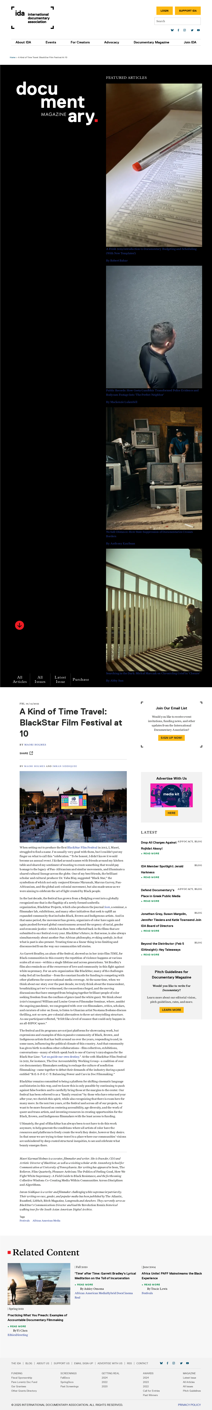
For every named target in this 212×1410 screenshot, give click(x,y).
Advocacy (111, 42)
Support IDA (186, 10)
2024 (105, 1377)
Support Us (63, 1363)
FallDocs (65, 1377)
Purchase (82, 674)
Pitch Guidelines (190, 1390)
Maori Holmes (37, 740)
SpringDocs (67, 1382)
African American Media (48, 1226)
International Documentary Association (34, 18)
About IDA (25, 42)
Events (52, 42)
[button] (20, 620)
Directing (23, 1335)
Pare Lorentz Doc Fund (26, 1382)
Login (163, 10)
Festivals (27, 1226)
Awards (147, 1373)
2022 (105, 1382)
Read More (151, 848)
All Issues (41, 674)
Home (14, 52)
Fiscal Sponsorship (23, 1377)
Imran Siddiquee (67, 761)
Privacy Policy (188, 1405)
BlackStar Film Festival (84, 840)
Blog (30, 1363)
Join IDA (189, 42)
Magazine (188, 1373)
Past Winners (149, 1395)
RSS (130, 1363)
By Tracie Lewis (157, 1289)
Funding (18, 1373)
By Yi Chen (21, 1330)
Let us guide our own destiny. (82, 1053)
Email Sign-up (85, 1363)
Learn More (171, 1004)
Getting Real (111, 1373)
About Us (44, 1363)
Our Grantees (20, 1386)
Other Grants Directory (25, 1390)
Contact (144, 1363)
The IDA (17, 1363)
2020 (105, 1386)
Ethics (13, 1335)
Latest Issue (61, 674)
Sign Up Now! (171, 732)
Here (171, 808)
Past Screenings (70, 1386)
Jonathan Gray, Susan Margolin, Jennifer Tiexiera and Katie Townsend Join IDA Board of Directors (171, 915)
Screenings (69, 1373)
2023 (145, 1382)
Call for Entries (150, 1390)
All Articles (21, 674)
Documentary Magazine (151, 42)
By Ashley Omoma (92, 1289)
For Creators (80, 42)
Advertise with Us (111, 1363)
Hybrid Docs (115, 1293)
